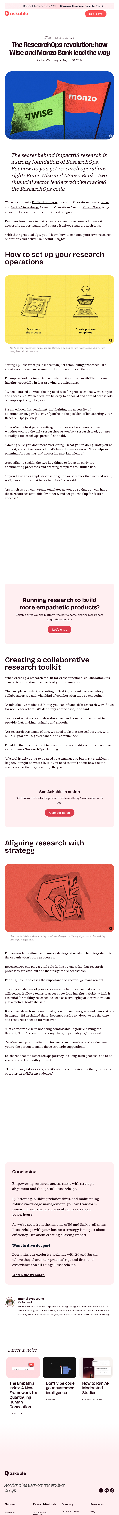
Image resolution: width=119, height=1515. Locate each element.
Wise (105, 202)
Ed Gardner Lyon (44, 202)
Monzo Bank (92, 207)
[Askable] (15, 1473)
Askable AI (10, 1512)
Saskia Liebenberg (24, 207)
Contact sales (59, 813)
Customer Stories (70, 1511)
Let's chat (59, 629)
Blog (92, 1511)
